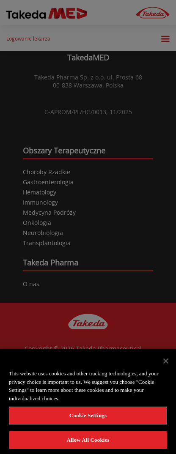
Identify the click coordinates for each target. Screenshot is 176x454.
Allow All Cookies (87, 443)
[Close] (166, 364)
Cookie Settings (88, 418)
